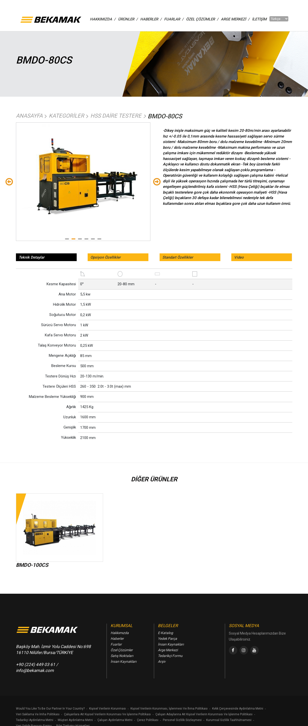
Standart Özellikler (177, 257)
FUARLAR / (174, 19)
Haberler (117, 639)
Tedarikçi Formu (170, 656)
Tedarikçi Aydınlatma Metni (34, 720)
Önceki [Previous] (9, 181)
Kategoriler (66, 116)
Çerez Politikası (147, 720)
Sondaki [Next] (157, 181)
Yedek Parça (167, 639)
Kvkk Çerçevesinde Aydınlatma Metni (237, 708)
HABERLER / (151, 19)
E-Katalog (165, 633)
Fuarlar (116, 644)
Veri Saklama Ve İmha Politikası (38, 714)
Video (239, 257)
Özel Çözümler (122, 650)
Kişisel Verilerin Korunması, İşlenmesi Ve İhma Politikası (169, 708)
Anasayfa (29, 116)
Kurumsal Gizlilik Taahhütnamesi (228, 720)
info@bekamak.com (35, 670)
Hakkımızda (120, 633)
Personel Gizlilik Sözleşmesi (182, 720)
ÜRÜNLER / (128, 19)
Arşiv (162, 661)
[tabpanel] (83, 172)
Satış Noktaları (122, 656)
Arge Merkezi (168, 650)
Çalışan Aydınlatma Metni (114, 720)
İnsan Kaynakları (123, 661)
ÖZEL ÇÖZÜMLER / (202, 19)
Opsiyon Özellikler (105, 257)
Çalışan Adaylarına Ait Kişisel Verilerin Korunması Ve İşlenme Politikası (203, 714)
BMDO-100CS (32, 565)
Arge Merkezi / (235, 19)
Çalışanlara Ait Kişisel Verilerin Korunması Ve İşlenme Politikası (107, 714)
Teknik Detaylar (31, 257)
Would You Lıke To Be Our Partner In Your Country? (50, 708)
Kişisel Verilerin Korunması (107, 708)
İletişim (259, 19)
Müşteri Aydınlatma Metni (75, 720)
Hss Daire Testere (115, 116)
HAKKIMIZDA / (103, 19)
